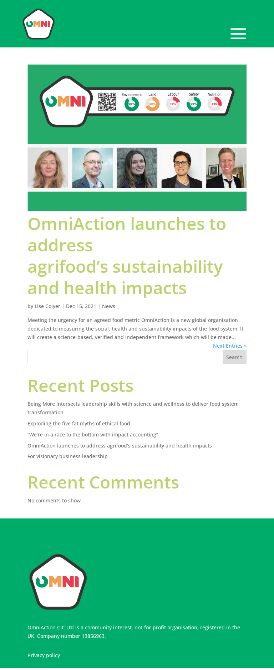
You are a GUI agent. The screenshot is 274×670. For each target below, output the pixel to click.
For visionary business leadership (67, 456)
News (108, 306)
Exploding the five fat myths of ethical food (78, 423)
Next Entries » (230, 345)
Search (234, 357)
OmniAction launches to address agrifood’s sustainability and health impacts (126, 255)
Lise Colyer (47, 306)
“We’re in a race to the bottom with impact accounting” (92, 434)
